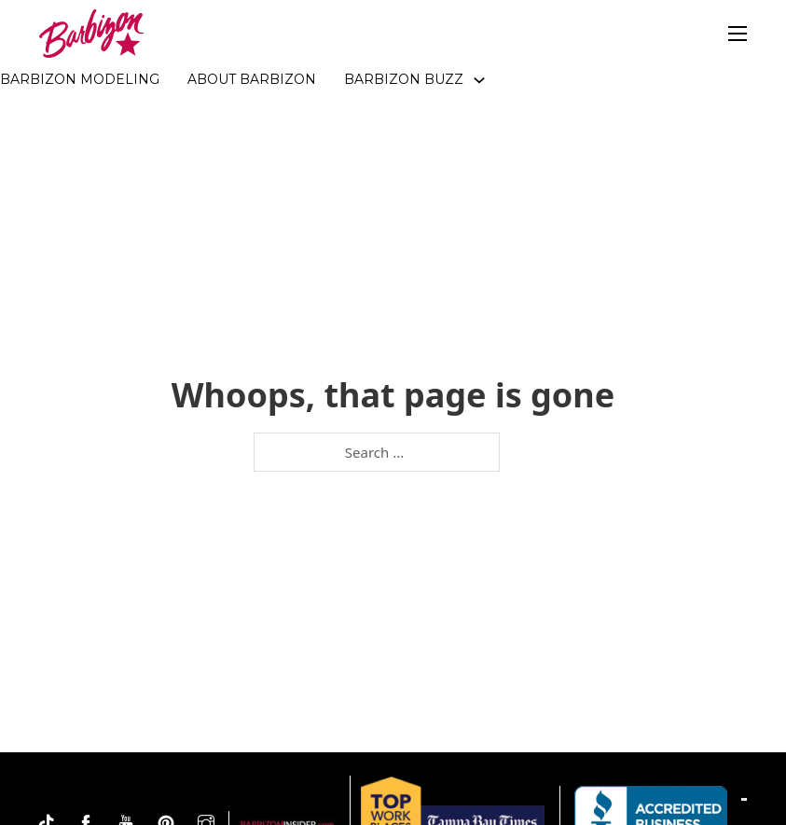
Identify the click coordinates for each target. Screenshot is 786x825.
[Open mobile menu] (737, 33)
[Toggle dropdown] (479, 80)
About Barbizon (251, 79)
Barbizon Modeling (79, 79)
